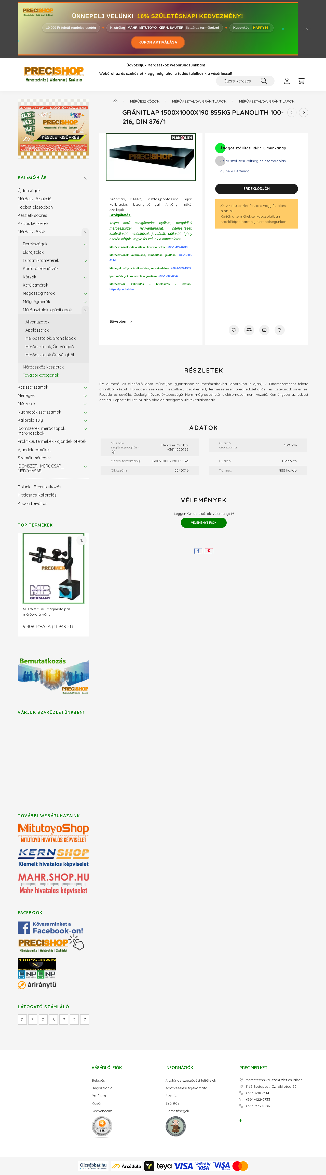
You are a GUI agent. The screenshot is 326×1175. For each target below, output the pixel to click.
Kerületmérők (35, 285)
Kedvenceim (102, 1111)
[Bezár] (307, 29)
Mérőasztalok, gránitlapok (47, 309)
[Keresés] (264, 81)
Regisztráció (102, 1088)
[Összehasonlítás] (249, 330)
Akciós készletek (33, 223)
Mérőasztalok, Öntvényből (50, 346)
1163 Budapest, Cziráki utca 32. (271, 1086)
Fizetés (171, 1096)
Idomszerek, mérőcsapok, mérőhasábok (42, 430)
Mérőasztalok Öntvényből (49, 354)
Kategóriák (32, 177)
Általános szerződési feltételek (191, 1080)
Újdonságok (29, 190)
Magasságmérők (39, 293)
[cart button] (301, 81)
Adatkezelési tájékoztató (186, 1088)
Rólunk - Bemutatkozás (39, 486)
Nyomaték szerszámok (39, 412)
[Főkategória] (115, 101)
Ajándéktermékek (34, 449)
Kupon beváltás (32, 503)
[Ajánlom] (264, 330)
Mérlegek (26, 395)
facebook (240, 1120)
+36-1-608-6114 (257, 1093)
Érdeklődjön (256, 188)
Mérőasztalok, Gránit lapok (50, 338)
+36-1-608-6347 (168, 276)
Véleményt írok (203, 523)
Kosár (97, 1103)
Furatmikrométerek (41, 260)
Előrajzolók (33, 252)
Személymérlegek (34, 457)
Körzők (29, 276)
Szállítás (172, 1103)
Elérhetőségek (177, 1111)
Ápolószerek (37, 330)
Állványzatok (37, 321)
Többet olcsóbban (35, 207)
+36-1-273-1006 (258, 1106)
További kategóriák (41, 375)
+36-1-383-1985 (181, 268)
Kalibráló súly (30, 420)
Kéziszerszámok (33, 387)
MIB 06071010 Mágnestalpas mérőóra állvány (47, 612)
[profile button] (287, 81)
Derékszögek (35, 243)
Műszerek (26, 403)
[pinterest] (209, 551)
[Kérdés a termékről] (280, 330)
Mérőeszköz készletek (43, 367)
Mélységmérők (36, 301)
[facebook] (198, 551)
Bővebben (119, 321)
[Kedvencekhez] (234, 330)
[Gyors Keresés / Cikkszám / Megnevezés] (245, 81)
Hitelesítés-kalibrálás (37, 495)
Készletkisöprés (32, 215)
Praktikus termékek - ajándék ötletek (52, 441)
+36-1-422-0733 (177, 247)
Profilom (99, 1096)
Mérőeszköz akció (34, 198)
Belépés (98, 1080)
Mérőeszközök (31, 231)
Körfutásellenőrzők (41, 268)
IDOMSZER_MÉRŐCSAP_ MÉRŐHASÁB (41, 468)
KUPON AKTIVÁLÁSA (158, 42)
